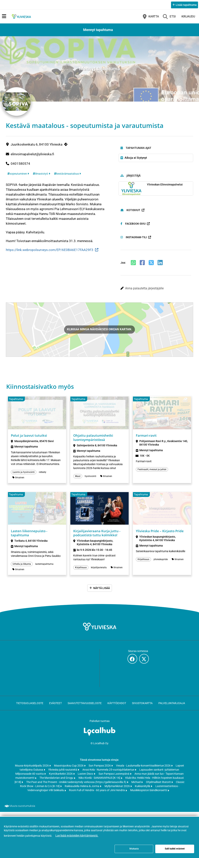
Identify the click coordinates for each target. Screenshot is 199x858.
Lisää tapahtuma (186, 4)
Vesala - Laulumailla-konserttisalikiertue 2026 (143, 770)
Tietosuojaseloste (29, 707)
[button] (156, 291)
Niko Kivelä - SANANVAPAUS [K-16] (100, 782)
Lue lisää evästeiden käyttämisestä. (76, 835)
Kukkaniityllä (143, 790)
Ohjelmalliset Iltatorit (158, 786)
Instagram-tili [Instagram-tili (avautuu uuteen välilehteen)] (133, 239)
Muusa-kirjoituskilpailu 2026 (32, 770)
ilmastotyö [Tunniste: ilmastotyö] (41, 176)
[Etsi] (169, 16)
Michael (136, 786)
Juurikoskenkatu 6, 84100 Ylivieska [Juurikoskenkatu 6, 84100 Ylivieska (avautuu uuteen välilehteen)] (36, 147)
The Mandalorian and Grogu (56, 782)
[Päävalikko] (4, 16)
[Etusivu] (21, 16)
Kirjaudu (188, 16)
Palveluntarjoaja (171, 707)
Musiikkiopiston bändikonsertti (149, 795)
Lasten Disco (86, 778)
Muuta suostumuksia (22, 810)
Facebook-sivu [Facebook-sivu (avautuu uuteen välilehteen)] (133, 226)
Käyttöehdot (116, 707)
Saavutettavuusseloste (85, 707)
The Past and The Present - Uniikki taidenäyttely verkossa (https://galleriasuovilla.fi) (76, 786)
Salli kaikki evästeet (175, 848)
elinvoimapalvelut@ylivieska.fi (32, 157)
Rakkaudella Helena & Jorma (82, 790)
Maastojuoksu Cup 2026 (69, 770)
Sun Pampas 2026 (100, 770)
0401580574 (20, 166)
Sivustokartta (142, 707)
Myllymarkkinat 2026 (117, 790)
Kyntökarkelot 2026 (61, 778)
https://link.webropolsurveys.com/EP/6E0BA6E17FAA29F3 (49, 252)
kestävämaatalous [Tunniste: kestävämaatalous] (67, 176)
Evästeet (55, 707)
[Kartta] (151, 16)
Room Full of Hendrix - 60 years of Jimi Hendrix (97, 795)
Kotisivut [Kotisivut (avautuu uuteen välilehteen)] (130, 212)
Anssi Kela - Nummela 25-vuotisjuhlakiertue (108, 774)
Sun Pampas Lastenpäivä (114, 778)
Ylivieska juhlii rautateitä (63, 774)
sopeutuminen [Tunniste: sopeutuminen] (18, 176)
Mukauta (134, 848)
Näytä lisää (101, 592)
